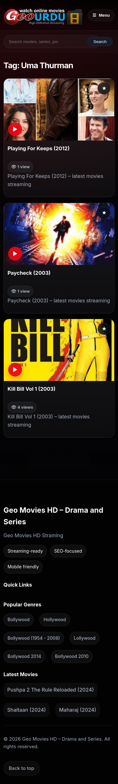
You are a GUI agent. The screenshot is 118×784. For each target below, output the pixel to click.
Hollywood (54, 619)
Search (100, 41)
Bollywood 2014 (24, 656)
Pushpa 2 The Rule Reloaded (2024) (50, 690)
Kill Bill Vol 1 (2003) (31, 389)
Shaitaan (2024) (26, 710)
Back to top (21, 768)
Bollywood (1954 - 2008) (34, 637)
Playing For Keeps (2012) (39, 148)
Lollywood (84, 637)
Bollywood (19, 619)
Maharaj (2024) (77, 710)
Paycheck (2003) (29, 273)
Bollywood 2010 (72, 656)
